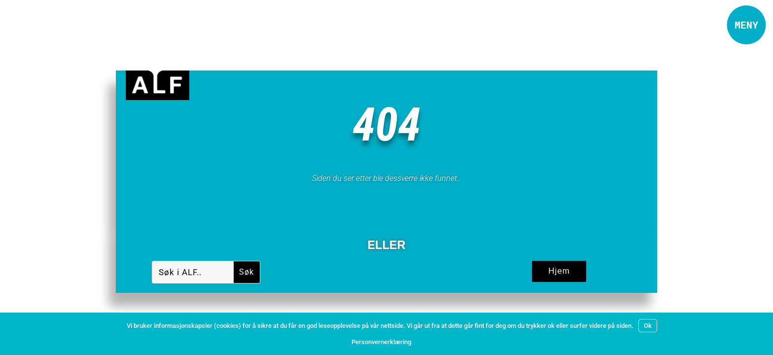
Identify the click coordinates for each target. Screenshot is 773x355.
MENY (746, 24)
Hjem (559, 271)
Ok (648, 325)
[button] (746, 24)
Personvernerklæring (381, 342)
